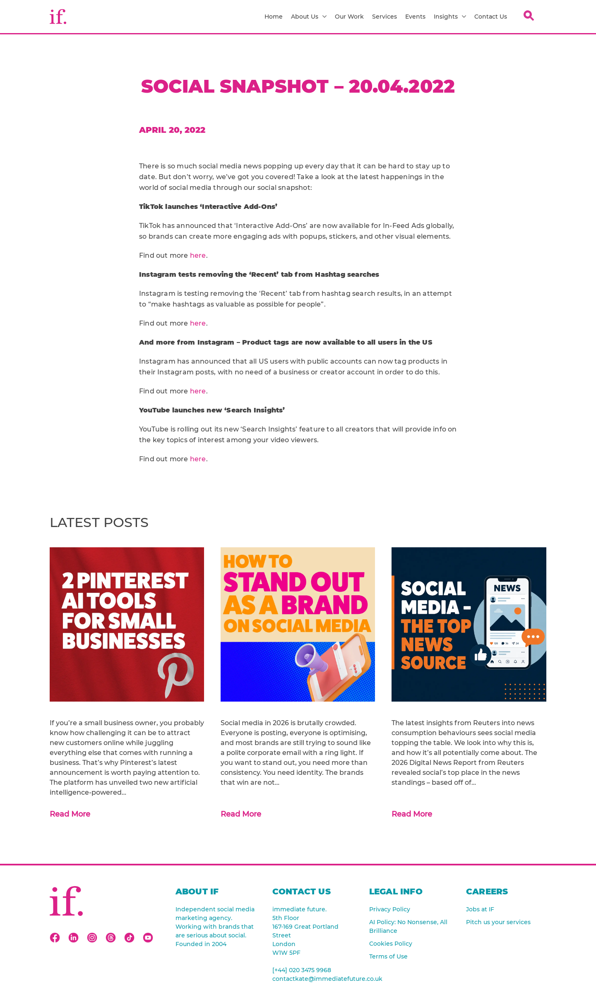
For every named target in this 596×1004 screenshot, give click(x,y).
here (198, 255)
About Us (309, 16)
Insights (450, 16)
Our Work (349, 16)
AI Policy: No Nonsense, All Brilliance (408, 926)
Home (273, 16)
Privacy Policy (389, 909)
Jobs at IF (480, 909)
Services (384, 16)
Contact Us (490, 16)
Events (415, 16)
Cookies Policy (390, 943)
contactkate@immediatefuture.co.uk (312, 978)
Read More (70, 814)
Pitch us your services (498, 922)
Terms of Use (388, 956)
